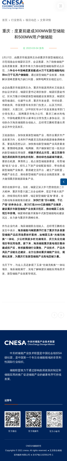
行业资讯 (16, 20)
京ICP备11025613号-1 (42, 455)
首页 (5, 20)
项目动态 (31, 20)
